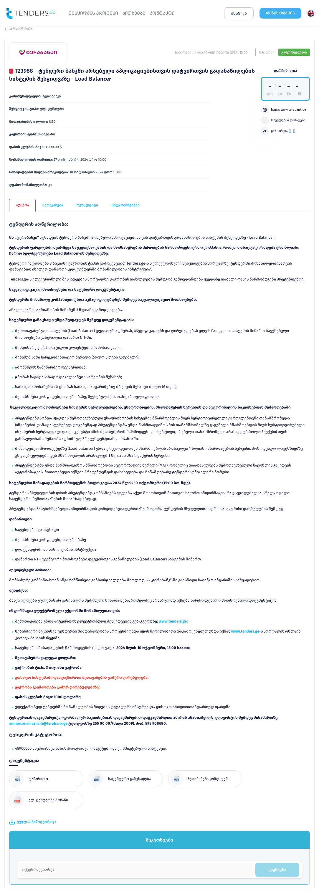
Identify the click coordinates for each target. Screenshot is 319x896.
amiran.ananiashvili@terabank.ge (38, 723)
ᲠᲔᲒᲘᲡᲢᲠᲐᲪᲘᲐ (280, 13)
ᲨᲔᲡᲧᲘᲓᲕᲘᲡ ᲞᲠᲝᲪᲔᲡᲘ (93, 13)
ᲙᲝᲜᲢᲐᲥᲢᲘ (162, 13)
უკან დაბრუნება (18, 28)
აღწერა (22, 205)
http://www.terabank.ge (283, 110)
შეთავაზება (52, 205)
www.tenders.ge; (173, 621)
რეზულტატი (87, 205)
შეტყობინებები (126, 205)
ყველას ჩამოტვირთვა (32, 821)
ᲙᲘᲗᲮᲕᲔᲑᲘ (133, 13)
